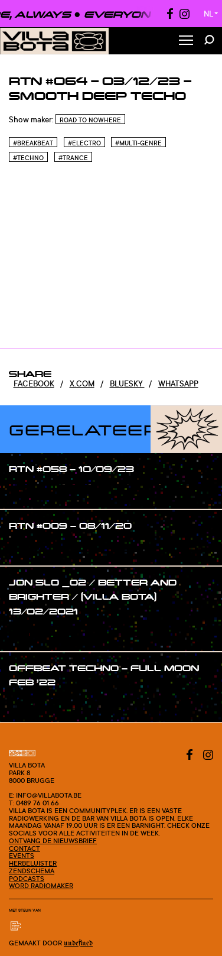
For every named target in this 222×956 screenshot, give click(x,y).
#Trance (73, 158)
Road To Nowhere (90, 120)
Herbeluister (33, 863)
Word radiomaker (41, 885)
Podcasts (26, 878)
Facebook (34, 383)
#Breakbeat (33, 143)
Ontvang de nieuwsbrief (53, 841)
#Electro (84, 143)
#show (33, 491)
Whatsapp (178, 383)
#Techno (28, 158)
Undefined (78, 943)
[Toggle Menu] (186, 41)
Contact (24, 848)
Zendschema (31, 871)
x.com (82, 383)
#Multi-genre (138, 143)
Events (21, 855)
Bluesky (127, 383)
